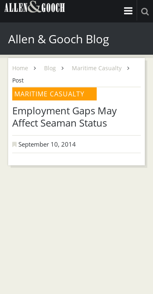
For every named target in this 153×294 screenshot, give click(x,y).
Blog (50, 68)
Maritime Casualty (97, 68)
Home (20, 68)
